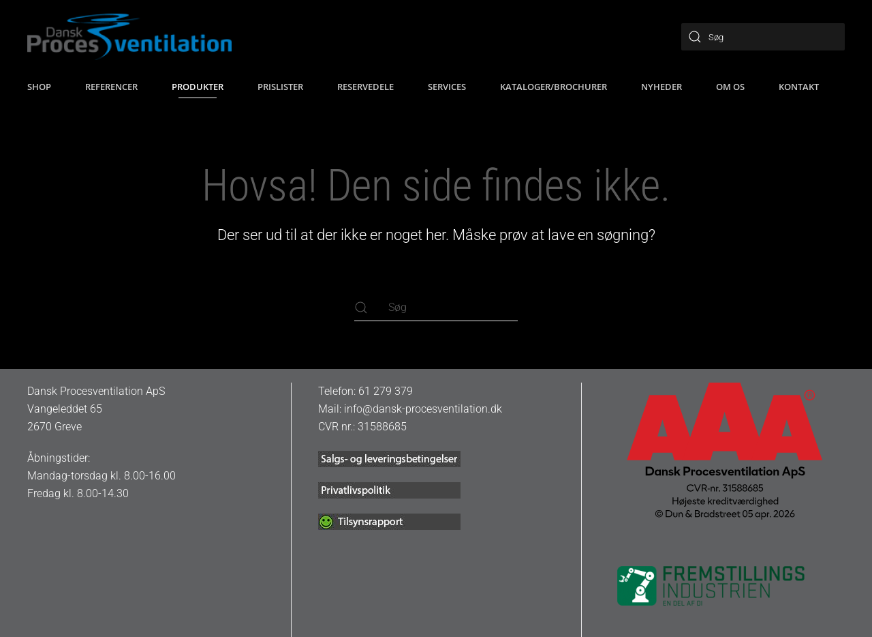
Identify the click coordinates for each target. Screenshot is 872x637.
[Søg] (763, 36)
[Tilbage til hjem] (129, 37)
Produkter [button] (197, 86)
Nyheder (661, 86)
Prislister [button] (280, 86)
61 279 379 (385, 391)
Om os (730, 86)
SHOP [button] (39, 86)
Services (447, 86)
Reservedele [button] (365, 86)
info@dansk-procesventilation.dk (423, 408)
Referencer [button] (111, 86)
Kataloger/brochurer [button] (553, 86)
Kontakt (799, 86)
